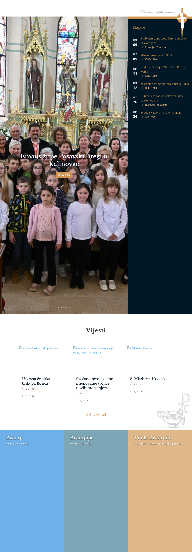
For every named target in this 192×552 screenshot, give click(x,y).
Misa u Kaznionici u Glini (156, 55)
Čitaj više (64, 201)
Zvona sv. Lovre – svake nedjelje (161, 112)
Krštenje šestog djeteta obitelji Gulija (165, 84)
